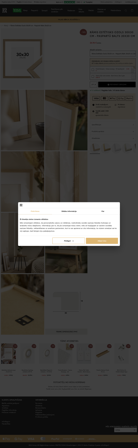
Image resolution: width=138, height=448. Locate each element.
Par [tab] (103, 211)
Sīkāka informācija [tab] (69, 211)
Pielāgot (68, 241)
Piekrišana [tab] (35, 211)
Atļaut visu (102, 241)
